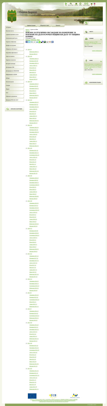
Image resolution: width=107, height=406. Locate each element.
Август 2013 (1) (33, 331)
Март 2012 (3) (32, 361)
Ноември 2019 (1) (33, 205)
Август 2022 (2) (33, 134)
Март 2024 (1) (32, 93)
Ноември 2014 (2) (33, 313)
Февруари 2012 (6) (33, 364)
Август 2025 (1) (33, 65)
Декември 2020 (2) (33, 178)
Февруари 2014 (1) (33, 318)
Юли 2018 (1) (32, 240)
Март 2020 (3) (32, 194)
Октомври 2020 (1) (34, 182)
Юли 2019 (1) (32, 214)
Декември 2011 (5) (33, 370)
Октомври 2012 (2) (34, 348)
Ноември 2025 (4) (33, 61)
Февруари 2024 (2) (33, 95)
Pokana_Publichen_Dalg (33, 40)
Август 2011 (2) (33, 377)
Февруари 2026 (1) (33, 51)
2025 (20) (30, 56)
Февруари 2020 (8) (33, 196)
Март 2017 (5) (32, 272)
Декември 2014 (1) (33, 311)
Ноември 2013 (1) (33, 327)
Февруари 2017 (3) (33, 274)
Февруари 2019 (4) (33, 224)
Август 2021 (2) (33, 157)
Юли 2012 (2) (32, 354)
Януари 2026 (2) (33, 54)
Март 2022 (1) (32, 143)
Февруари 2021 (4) (33, 171)
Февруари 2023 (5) (33, 120)
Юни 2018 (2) (32, 242)
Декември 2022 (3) (33, 127)
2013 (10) (30, 322)
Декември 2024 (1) (33, 84)
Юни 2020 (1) (32, 189)
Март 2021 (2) (32, 168)
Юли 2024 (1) (32, 90)
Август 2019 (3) (33, 212)
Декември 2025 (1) (33, 58)
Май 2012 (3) (32, 359)
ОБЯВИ (90, 60)
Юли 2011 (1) (32, 380)
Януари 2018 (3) (33, 251)
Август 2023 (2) (33, 109)
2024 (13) (30, 81)
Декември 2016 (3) (33, 281)
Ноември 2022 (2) (33, 129)
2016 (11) (30, 279)
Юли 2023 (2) (32, 111)
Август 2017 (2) (33, 263)
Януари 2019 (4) (33, 226)
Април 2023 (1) (33, 116)
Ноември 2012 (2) (33, 345)
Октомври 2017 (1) (34, 260)
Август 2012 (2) (33, 352)
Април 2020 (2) (33, 191)
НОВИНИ (91, 38)
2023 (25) (30, 100)
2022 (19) (30, 125)
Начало (27, 29)
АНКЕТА (91, 31)
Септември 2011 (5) (34, 375)
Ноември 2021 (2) (33, 150)
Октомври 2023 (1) (34, 107)
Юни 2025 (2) (32, 70)
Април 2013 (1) (33, 336)
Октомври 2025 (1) (34, 63)
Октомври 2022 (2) (34, 132)
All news (28, 31)
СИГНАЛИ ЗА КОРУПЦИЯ (16, 108)
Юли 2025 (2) (32, 67)
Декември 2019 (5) (33, 203)
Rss (101, 39)
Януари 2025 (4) (33, 79)
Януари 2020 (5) (33, 198)
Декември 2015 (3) (33, 295)
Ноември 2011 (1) (33, 373)
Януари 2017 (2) (33, 276)
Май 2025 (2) (32, 72)
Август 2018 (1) (33, 237)
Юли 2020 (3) (32, 187)
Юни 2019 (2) (32, 217)
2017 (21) (30, 253)
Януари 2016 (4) (33, 290)
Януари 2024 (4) (33, 97)
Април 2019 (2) (33, 219)
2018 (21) (30, 228)
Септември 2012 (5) (34, 350)
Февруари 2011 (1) (33, 389)
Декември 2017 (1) (33, 256)
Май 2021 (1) (32, 164)
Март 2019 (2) (32, 221)
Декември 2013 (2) (33, 325)
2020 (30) (30, 175)
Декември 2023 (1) (33, 102)
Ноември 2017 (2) (33, 258)
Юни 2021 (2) (32, 162)
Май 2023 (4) (32, 113)
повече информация (97, 50)
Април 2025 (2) (33, 74)
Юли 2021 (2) (32, 159)
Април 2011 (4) (33, 387)
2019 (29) (30, 201)
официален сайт (32, 14)
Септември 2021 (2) (34, 155)
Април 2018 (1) (33, 244)
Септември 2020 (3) (34, 185)
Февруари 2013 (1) (33, 338)
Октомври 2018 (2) (34, 233)
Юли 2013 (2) (32, 334)
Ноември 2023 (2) (33, 104)
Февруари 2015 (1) (33, 306)
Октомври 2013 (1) (34, 329)
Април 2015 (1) (33, 304)
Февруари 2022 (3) (33, 146)
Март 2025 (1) (32, 77)
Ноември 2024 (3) (33, 86)
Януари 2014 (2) (33, 320)
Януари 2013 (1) (33, 341)
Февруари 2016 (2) (33, 288)
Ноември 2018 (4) (33, 230)
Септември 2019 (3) (34, 210)
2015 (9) (29, 292)
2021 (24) (30, 148)
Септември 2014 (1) (34, 315)
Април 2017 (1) (33, 269)
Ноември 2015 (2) (33, 297)
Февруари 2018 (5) (33, 249)
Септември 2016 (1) (34, 286)
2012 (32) (30, 343)
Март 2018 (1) (32, 247)
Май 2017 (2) (32, 267)
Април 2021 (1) (33, 166)
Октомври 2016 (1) (34, 283)
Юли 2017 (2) (32, 265)
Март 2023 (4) (32, 118)
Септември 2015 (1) (34, 299)
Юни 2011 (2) (32, 382)
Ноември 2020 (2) (33, 180)
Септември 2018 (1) (34, 235)
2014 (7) (29, 308)
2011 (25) (30, 368)
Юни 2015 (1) (32, 302)
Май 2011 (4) (32, 384)
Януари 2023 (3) (33, 123)
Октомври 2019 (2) (34, 207)
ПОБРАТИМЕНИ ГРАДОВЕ (95, 82)
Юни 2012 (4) (32, 357)
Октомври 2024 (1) (34, 88)
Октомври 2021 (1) (34, 152)
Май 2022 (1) (32, 139)
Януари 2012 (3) (33, 366)
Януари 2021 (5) (33, 173)
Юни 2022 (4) (32, 136)
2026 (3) (29, 49)
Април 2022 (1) (33, 141)
